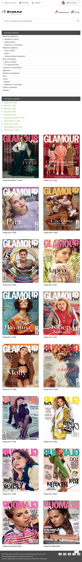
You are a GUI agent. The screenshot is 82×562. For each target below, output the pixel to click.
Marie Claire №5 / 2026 (12, 121)
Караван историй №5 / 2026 (14, 118)
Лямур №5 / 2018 (50, 494)
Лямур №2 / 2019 (50, 337)
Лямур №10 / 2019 (51, 232)
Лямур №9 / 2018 (9, 442)
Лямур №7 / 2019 (9, 337)
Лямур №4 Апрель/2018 (12, 546)
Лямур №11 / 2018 (9, 389)
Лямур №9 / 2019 (9, 285)
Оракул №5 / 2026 (10, 102)
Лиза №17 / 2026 (10, 106)
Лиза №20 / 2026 (10, 115)
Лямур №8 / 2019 (50, 285)
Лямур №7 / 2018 (9, 494)
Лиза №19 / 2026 (10, 109)
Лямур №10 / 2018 (51, 389)
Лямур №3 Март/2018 (52, 546)
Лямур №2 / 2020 (50, 180)
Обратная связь (9, 2)
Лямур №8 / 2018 (50, 442)
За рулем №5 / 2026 (11, 124)
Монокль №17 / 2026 (11, 130)
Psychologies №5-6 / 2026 (13, 127)
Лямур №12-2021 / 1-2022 (12, 180)
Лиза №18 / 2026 (10, 112)
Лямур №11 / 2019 (9, 232)
